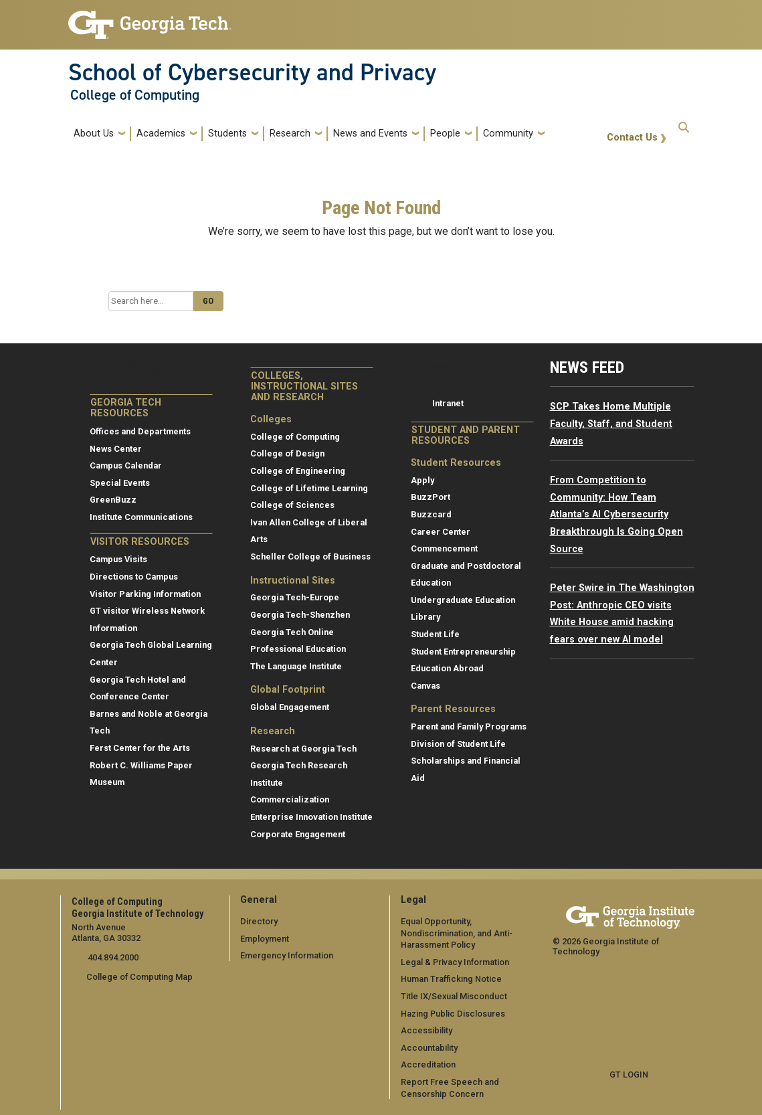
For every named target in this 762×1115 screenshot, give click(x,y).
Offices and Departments (140, 431)
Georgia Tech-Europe (294, 597)
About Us (94, 133)
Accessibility (426, 1030)
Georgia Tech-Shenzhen (300, 615)
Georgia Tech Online (292, 632)
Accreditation (428, 1064)
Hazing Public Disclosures (453, 1014)
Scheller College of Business (310, 556)
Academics (160, 133)
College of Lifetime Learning (309, 488)
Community (508, 133)
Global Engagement (289, 707)
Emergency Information (286, 955)
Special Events (120, 483)
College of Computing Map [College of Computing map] (139, 977)
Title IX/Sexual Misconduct (454, 996)
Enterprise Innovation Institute (311, 817)
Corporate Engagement (297, 834)
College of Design (287, 453)
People (445, 133)
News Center (116, 449)
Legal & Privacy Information (455, 962)
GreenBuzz (113, 500)
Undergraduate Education (463, 600)
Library (425, 617)
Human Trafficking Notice (451, 979)
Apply (422, 480)
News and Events (370, 133)
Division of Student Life (458, 744)
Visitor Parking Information (145, 594)
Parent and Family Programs (469, 726)
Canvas (425, 686)
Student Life (435, 634)
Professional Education (298, 649)
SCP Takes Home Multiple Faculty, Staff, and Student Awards (611, 423)
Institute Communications (141, 517)
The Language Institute (296, 666)
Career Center (440, 532)
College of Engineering (297, 471)
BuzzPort (430, 497)
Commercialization (289, 799)
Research (290, 133)
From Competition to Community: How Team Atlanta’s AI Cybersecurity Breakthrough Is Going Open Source (616, 514)
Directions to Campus (134, 577)
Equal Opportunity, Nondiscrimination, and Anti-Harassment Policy (456, 933)
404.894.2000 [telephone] (112, 957)
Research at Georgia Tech (303, 749)
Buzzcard (431, 514)
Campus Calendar (126, 465)
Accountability (429, 1048)
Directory (259, 921)
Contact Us (632, 137)
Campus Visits (118, 559)
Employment (264, 939)
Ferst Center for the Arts (140, 748)
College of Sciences (292, 505)
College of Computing (134, 95)
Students (227, 133)
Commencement (444, 548)
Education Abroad (447, 668)
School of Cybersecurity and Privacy (252, 72)
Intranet (448, 403)
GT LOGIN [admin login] (628, 1074)
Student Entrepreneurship (463, 652)
